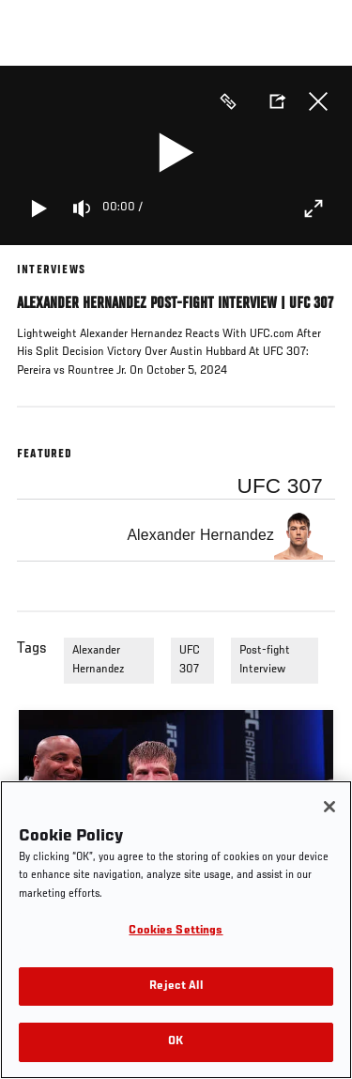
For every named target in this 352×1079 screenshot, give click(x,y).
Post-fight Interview (264, 660)
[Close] (329, 806)
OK (175, 1042)
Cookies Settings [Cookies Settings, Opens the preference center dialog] (175, 931)
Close (318, 101)
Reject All (175, 986)
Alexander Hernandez (98, 660)
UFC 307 (189, 660)
